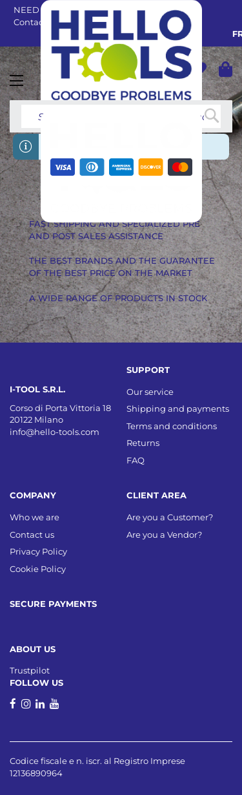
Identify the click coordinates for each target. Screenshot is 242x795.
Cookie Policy (38, 569)
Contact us (32, 534)
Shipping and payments (177, 408)
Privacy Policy (38, 551)
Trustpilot (30, 670)
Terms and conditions (171, 426)
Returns (142, 443)
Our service (150, 392)
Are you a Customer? (169, 517)
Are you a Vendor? (164, 534)
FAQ (135, 460)
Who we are (34, 517)
